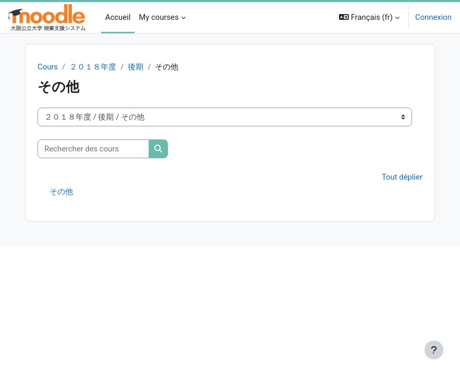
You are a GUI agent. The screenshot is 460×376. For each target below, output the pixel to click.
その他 (61, 191)
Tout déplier (402, 177)
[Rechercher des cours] (93, 148)
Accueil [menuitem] (118, 17)
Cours (48, 67)
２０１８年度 (92, 67)
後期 (135, 67)
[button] (369, 17)
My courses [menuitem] (158, 17)
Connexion (433, 17)
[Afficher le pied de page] (434, 349)
